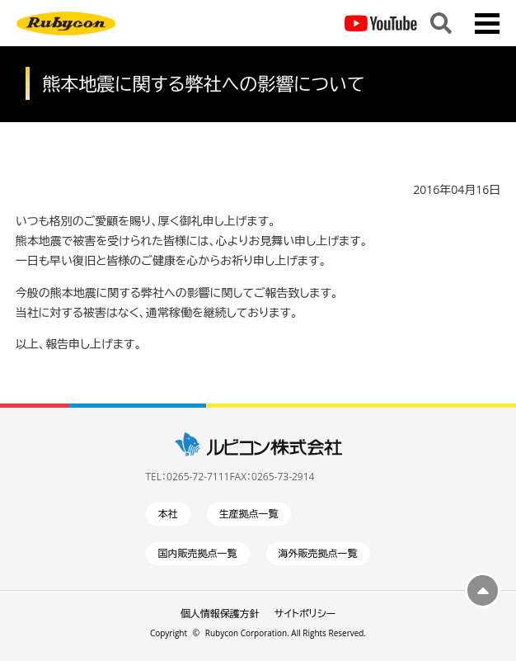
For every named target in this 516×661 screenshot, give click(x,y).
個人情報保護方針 (220, 614)
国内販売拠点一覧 (197, 553)
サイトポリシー (304, 614)
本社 (168, 514)
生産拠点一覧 (249, 514)
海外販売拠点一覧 (318, 553)
